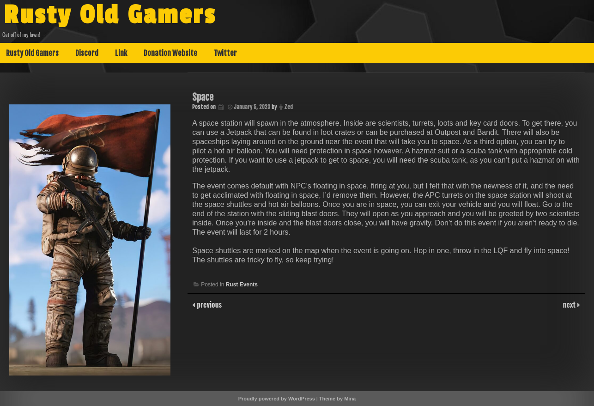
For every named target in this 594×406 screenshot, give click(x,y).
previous (208, 304)
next (570, 304)
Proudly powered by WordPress (276, 398)
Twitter (225, 53)
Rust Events (242, 284)
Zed (288, 106)
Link (121, 53)
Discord (86, 53)
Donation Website (170, 53)
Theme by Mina (337, 398)
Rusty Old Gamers (110, 15)
